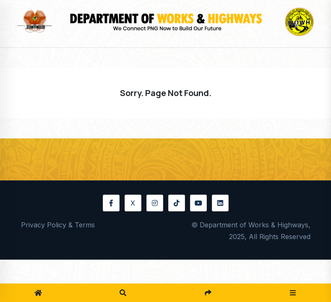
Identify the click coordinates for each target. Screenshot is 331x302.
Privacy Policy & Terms (58, 225)
